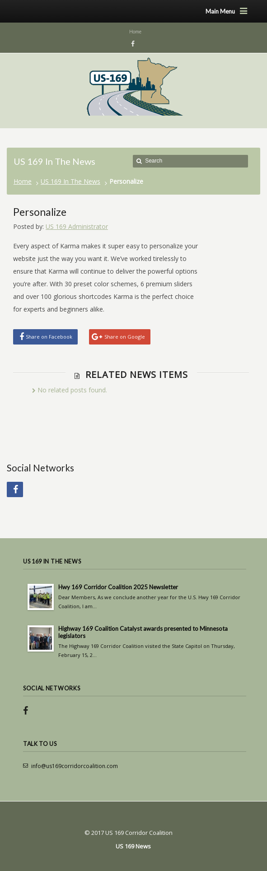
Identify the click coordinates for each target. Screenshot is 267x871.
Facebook (131, 43)
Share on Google (124, 336)
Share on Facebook (49, 336)
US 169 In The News (70, 181)
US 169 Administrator (77, 226)
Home (23, 181)
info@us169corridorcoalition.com (74, 766)
